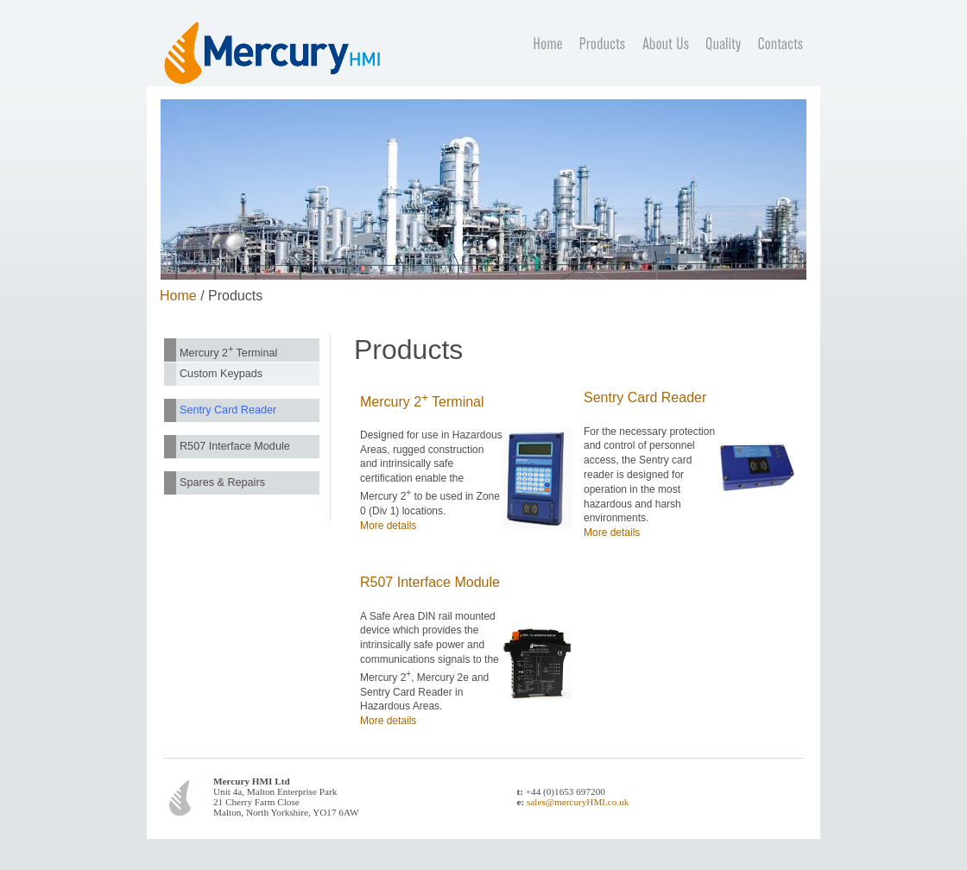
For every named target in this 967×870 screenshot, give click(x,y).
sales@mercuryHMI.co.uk (578, 802)
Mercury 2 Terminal (228, 351)
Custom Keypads (221, 374)
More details (388, 526)
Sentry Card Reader (228, 410)
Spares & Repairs (222, 482)
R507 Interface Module (235, 446)
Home (178, 295)
